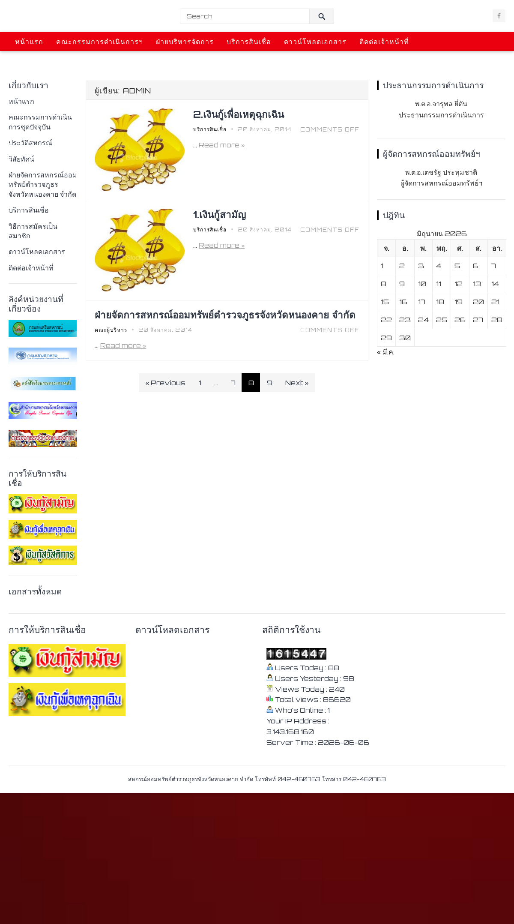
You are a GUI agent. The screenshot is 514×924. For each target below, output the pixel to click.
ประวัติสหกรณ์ (30, 142)
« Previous (166, 382)
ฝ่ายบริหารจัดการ (185, 41)
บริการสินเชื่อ (249, 41)
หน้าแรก (29, 41)
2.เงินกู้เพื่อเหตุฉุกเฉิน (238, 114)
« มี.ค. (385, 352)
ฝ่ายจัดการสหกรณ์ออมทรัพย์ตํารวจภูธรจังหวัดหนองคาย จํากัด (43, 184)
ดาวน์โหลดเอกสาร (315, 41)
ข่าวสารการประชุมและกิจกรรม (67, 60)
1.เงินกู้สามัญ (219, 214)
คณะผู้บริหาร (111, 330)
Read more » (222, 145)
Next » (297, 382)
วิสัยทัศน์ (21, 159)
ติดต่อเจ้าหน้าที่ (384, 41)
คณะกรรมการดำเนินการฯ (99, 41)
